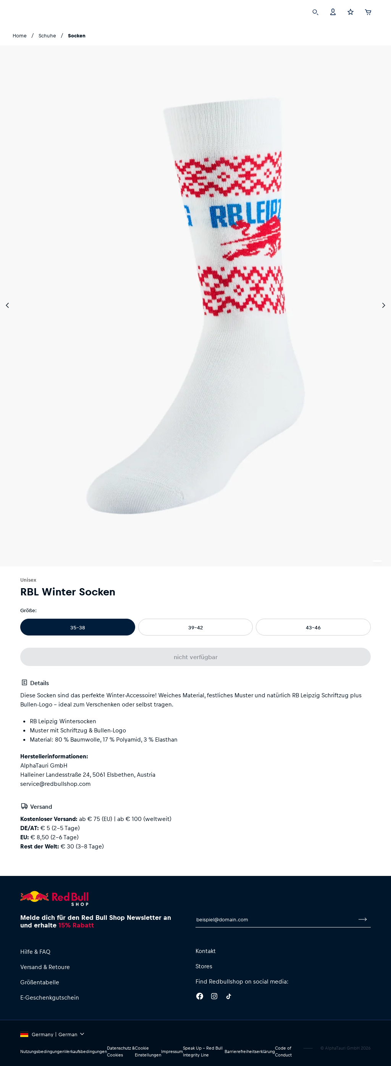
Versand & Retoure (46, 966)
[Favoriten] (350, 11)
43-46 (313, 627)
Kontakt (206, 950)
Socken (76, 35)
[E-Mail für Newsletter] (275, 919)
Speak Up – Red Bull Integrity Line (203, 1051)
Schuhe (46, 35)
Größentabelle (39, 982)
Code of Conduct (284, 1051)
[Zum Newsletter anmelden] (363, 919)
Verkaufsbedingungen (88, 1051)
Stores (204, 966)
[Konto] (333, 11)
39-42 (195, 627)
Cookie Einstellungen (150, 1051)
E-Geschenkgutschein (50, 997)
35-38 (78, 627)
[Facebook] (200, 997)
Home (20, 35)
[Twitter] (229, 997)
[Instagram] (214, 997)
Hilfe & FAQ (36, 951)
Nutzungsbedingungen (43, 1051)
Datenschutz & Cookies (123, 1051)
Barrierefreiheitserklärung (250, 1051)
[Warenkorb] (368, 11)
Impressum (175, 1051)
